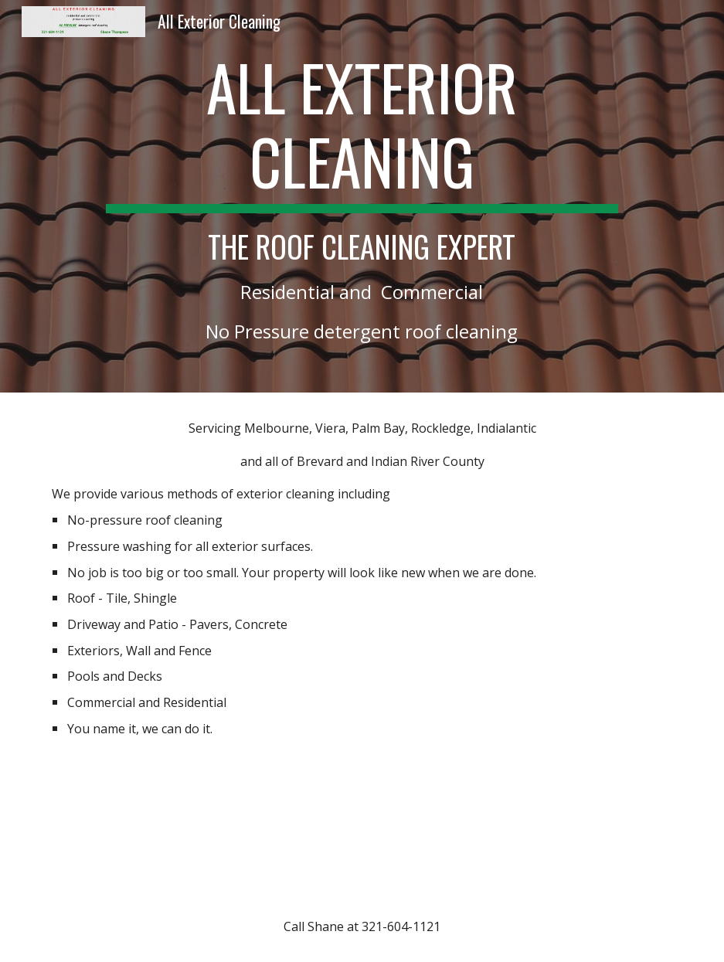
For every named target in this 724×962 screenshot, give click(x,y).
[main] (362, 196)
